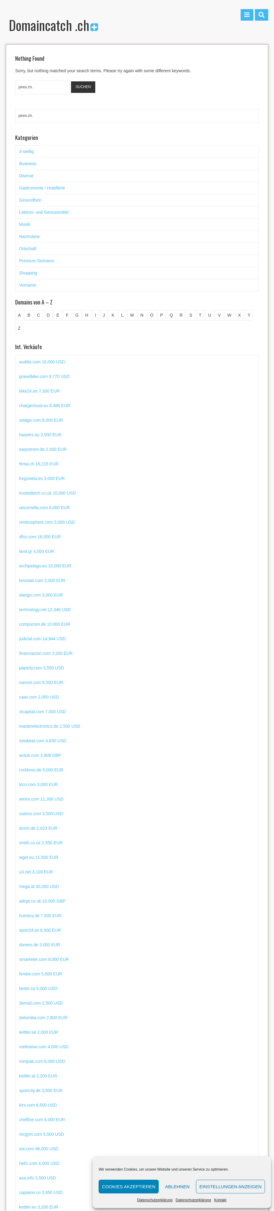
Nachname (29, 236)
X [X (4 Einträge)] (239, 315)
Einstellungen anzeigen (230, 1186)
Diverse (26, 175)
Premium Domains (36, 260)
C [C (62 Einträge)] (38, 315)
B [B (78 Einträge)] (28, 315)
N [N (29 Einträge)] (142, 315)
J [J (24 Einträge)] (104, 315)
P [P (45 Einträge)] (161, 315)
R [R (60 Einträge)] (181, 315)
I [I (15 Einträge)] (95, 315)
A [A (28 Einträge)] (19, 315)
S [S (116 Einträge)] (190, 315)
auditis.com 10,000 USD (42, 376)
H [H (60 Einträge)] (86, 315)
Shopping (28, 272)
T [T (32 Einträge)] (200, 315)
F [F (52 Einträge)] (67, 315)
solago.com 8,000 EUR (41, 434)
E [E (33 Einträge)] (57, 315)
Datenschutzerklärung (155, 1200)
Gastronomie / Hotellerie (42, 187)
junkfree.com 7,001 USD (42, 361)
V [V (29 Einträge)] (219, 315)
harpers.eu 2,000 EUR (40, 449)
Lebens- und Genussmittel (44, 212)
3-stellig (26, 151)
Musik (24, 224)
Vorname (27, 285)
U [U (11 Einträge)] (209, 315)
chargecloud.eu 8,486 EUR (44, 420)
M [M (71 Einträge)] (132, 315)
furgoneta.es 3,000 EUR (42, 493)
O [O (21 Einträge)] (152, 315)
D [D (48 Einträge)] (48, 315)
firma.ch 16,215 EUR (39, 478)
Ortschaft (27, 248)
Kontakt (220, 1200)
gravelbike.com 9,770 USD (44, 391)
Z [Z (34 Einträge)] (19, 328)
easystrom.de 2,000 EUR (42, 463)
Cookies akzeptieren (128, 1186)
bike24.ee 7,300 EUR (39, 405)
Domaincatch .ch (53, 25)
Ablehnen (177, 1186)
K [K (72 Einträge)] (113, 315)
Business (27, 163)
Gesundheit (30, 200)
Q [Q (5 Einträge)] (171, 315)
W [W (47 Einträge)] (229, 315)
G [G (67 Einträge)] (77, 315)
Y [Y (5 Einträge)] (249, 315)
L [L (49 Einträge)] (122, 315)
